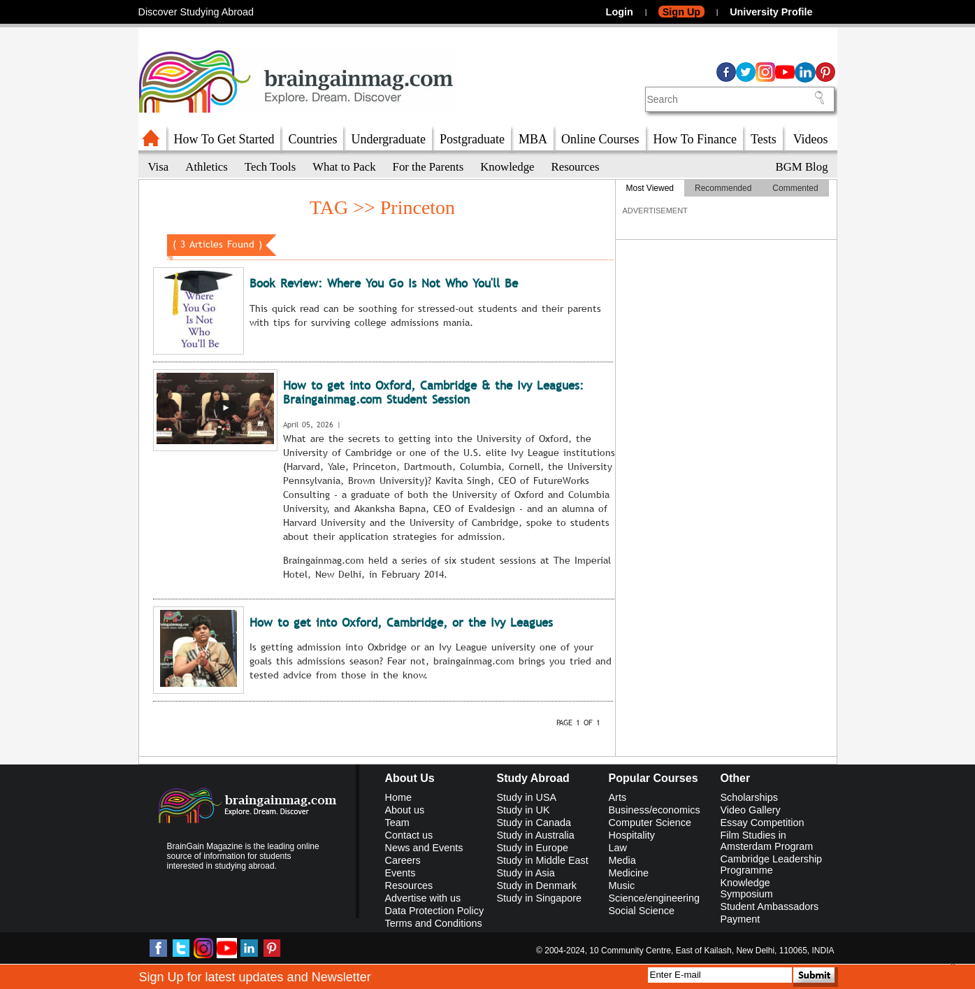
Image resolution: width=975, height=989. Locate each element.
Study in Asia (526, 872)
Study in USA (527, 797)
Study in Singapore (539, 898)
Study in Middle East (542, 860)
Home (398, 797)
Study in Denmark (537, 885)
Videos (810, 139)
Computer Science (650, 822)
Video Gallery (751, 810)
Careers (403, 860)
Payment (740, 919)
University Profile (771, 11)
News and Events (424, 847)
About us (405, 810)
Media (622, 860)
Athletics (206, 166)
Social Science (641, 910)
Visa (158, 166)
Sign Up (681, 11)
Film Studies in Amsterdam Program (767, 841)
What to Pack (343, 166)
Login (619, 11)
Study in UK (523, 810)
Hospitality (632, 835)
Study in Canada (534, 822)
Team (397, 822)
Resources (575, 166)
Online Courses (600, 139)
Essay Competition (762, 822)
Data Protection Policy (434, 910)
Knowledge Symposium (747, 888)
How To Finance (695, 139)
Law (618, 847)
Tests (764, 139)
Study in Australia (536, 835)
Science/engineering (654, 898)
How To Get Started (224, 139)
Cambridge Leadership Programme (772, 864)
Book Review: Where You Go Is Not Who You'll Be (384, 284)
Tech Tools (270, 166)
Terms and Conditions (433, 923)
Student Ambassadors (770, 906)
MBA (533, 139)
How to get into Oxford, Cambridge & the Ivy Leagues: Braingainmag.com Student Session (433, 393)
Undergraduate (388, 139)
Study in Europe (532, 847)
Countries (312, 139)
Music (622, 885)
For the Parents (428, 166)
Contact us (409, 835)
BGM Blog (802, 166)
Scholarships (749, 797)
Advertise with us (423, 898)
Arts (618, 797)
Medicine (629, 872)
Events (400, 872)
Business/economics (654, 810)
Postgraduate (472, 139)
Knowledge (507, 166)
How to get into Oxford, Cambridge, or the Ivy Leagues (401, 623)
